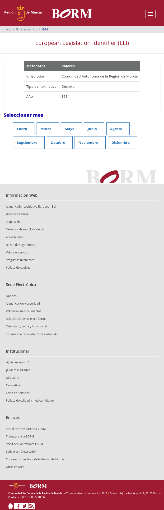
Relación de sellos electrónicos (26, 319)
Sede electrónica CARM (21, 452)
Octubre (58, 142)
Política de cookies (18, 268)
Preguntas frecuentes (20, 260)
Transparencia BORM (20, 436)
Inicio (7, 29)
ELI (17, 29)
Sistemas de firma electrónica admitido (32, 334)
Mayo (70, 128)
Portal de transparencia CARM (26, 429)
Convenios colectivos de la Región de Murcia (35, 459)
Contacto (13, 497)
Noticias (11, 296)
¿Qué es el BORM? (18, 370)
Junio (92, 128)
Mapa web (13, 222)
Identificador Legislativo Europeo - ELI (31, 206)
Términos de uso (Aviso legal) (25, 229)
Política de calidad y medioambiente (30, 400)
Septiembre (27, 142)
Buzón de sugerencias (20, 245)
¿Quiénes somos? (17, 362)
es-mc (27, 29)
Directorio (12, 378)
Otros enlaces (15, 467)
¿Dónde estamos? (17, 214)
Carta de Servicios (17, 393)
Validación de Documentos (23, 311)
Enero (22, 128)
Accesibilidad (14, 237)
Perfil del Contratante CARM (24, 444)
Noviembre (88, 142)
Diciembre (121, 142)
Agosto (116, 128)
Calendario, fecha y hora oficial (26, 326)
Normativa (13, 385)
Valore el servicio (17, 252)
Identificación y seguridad (23, 303)
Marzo (46, 128)
